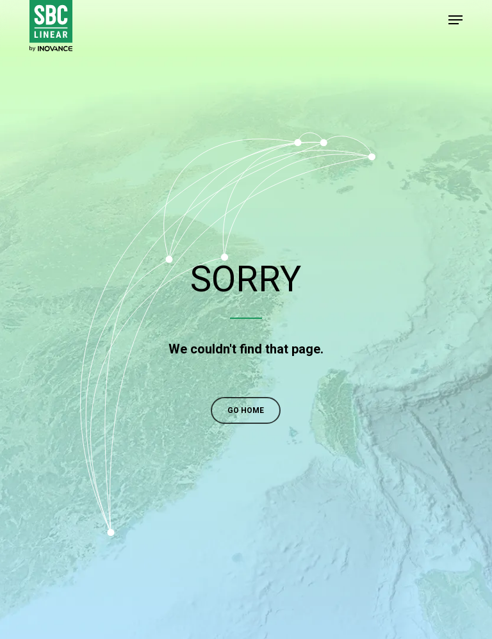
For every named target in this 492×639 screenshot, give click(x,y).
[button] (455, 19)
